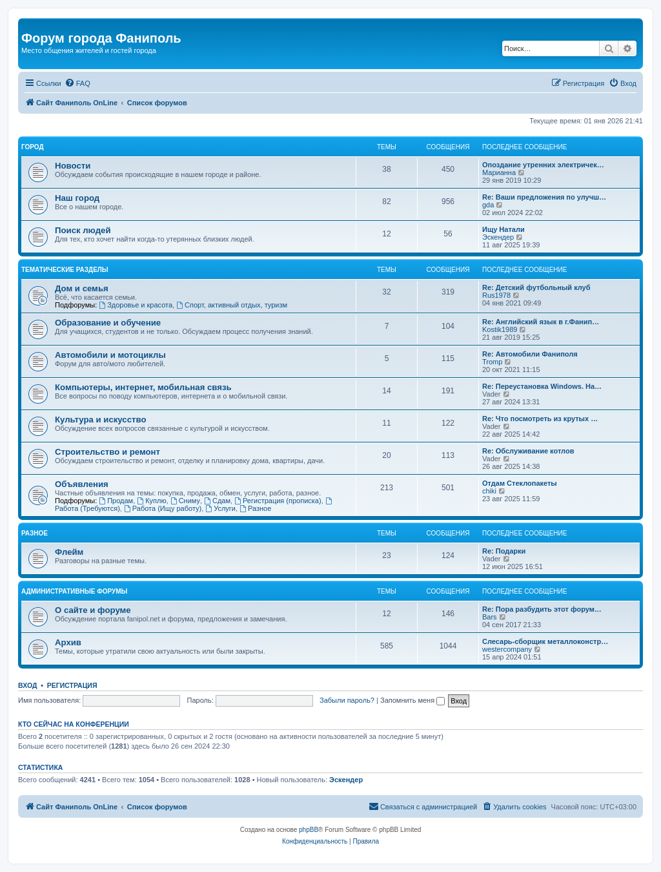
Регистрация (72, 685)
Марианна (499, 172)
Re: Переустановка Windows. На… (542, 386)
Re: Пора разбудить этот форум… (542, 609)
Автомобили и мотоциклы (110, 355)
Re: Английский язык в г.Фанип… (540, 322)
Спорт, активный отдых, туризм (231, 305)
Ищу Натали (503, 229)
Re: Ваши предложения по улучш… (544, 197)
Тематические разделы (64, 269)
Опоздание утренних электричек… (543, 165)
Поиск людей (83, 230)
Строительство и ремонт (107, 452)
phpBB (308, 829)
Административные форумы (74, 591)
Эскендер (498, 237)
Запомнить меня (412, 700)
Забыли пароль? (347, 700)
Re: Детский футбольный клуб (536, 287)
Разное (255, 508)
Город (32, 147)
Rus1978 (496, 295)
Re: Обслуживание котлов (528, 451)
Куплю (151, 500)
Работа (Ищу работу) (162, 508)
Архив (68, 642)
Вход (27, 685)
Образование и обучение (108, 322)
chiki (489, 491)
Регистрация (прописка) (277, 500)
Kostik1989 (499, 329)
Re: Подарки (503, 551)
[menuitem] (77, 83)
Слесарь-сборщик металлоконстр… (545, 641)
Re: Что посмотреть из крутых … (540, 418)
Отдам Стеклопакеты (519, 483)
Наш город (77, 198)
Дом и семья (81, 288)
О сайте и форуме (93, 610)
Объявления (81, 484)
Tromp (492, 362)
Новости (72, 166)
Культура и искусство (100, 419)
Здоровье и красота (135, 305)
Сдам (217, 500)
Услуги (220, 508)
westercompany (507, 649)
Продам (116, 500)
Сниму (185, 500)
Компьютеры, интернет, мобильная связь (143, 387)
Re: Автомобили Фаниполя (530, 354)
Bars (489, 617)
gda (488, 205)
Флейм (69, 552)
